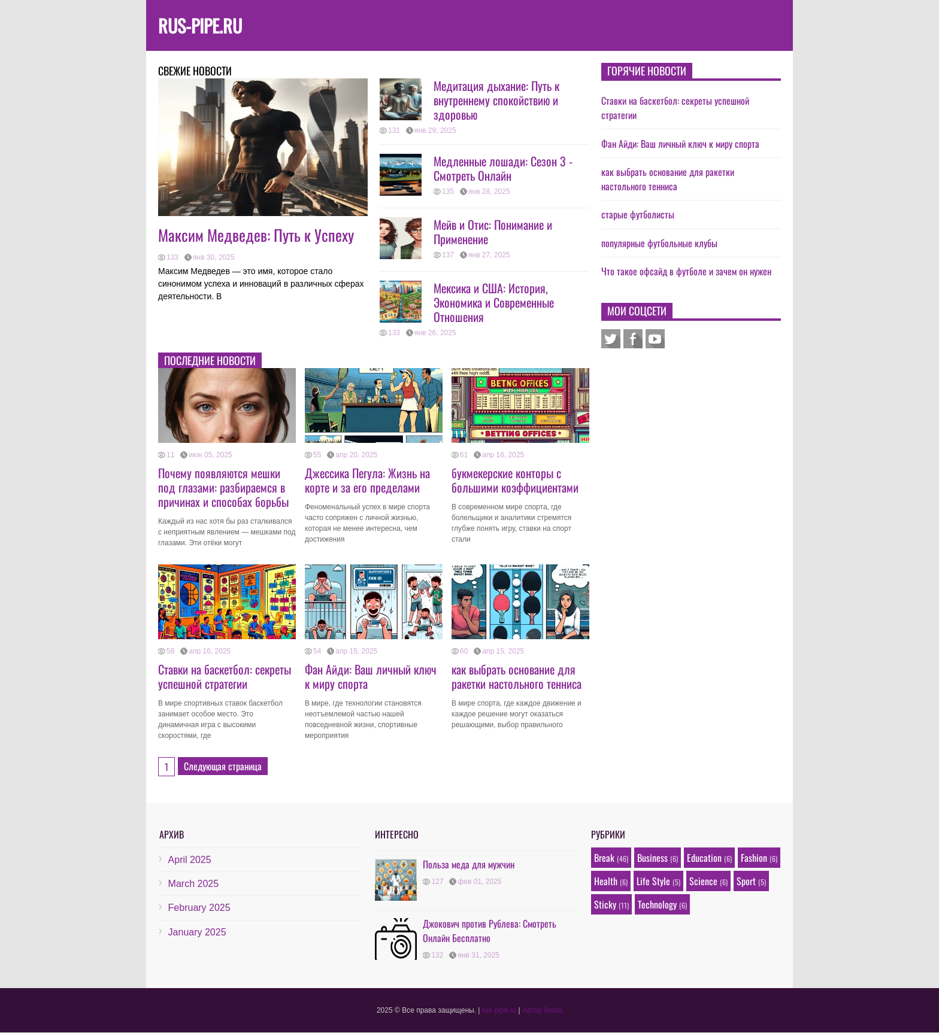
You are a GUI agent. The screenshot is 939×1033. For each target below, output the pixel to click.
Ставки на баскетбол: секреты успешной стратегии (224, 676)
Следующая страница (223, 766)
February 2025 (199, 908)
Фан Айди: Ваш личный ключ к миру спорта (371, 676)
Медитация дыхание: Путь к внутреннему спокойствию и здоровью (496, 100)
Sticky (605, 904)
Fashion (754, 857)
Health (605, 881)
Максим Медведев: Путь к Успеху (256, 235)
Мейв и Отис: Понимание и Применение (493, 231)
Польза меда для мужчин (468, 864)
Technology (657, 904)
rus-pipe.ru (200, 25)
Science (703, 881)
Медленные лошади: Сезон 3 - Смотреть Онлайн (503, 168)
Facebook (633, 338)
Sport (746, 881)
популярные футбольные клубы (659, 243)
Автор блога (542, 1010)
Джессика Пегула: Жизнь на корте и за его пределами (367, 480)
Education (704, 857)
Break (604, 857)
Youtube (655, 338)
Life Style (653, 881)
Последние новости (210, 360)
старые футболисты (637, 214)
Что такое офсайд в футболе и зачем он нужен (686, 271)
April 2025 (189, 860)
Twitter (610, 338)
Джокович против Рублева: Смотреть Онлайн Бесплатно (489, 930)
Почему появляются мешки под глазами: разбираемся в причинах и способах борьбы (223, 487)
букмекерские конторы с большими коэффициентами (515, 480)
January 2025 (197, 932)
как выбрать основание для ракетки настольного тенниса (516, 676)
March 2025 (193, 884)
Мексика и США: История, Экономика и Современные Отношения (494, 302)
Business (652, 857)
